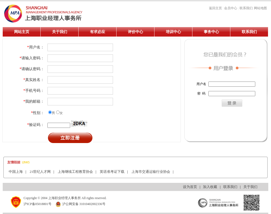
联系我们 (246, 8)
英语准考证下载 (112, 172)
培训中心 (173, 32)
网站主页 (21, 32)
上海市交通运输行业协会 (150, 172)
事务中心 (211, 32)
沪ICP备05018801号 (37, 204)
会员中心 (230, 8)
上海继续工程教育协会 (75, 172)
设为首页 (190, 187)
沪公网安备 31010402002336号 (80, 204)
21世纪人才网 (40, 172)
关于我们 (59, 32)
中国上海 (16, 172)
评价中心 (135, 32)
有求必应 (97, 32)
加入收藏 (210, 187)
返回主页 (215, 8)
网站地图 (260, 8)
